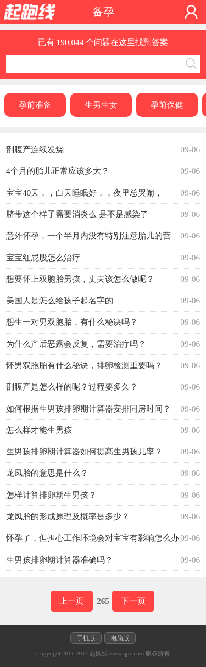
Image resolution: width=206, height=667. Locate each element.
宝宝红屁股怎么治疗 (43, 257)
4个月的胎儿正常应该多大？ (57, 170)
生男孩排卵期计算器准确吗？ (59, 559)
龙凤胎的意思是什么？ (47, 472)
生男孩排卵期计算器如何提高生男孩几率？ (84, 451)
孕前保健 (167, 104)
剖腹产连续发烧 (35, 149)
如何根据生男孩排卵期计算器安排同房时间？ (88, 408)
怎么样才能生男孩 (39, 430)
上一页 (71, 600)
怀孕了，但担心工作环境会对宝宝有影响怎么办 (92, 537)
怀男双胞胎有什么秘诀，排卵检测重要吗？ (84, 365)
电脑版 (120, 638)
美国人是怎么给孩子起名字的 (59, 300)
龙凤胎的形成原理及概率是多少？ (68, 516)
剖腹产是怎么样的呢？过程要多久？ (72, 386)
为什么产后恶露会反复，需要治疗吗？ (76, 343)
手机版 (86, 638)
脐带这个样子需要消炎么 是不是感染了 (77, 214)
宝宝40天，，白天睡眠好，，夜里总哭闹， (84, 192)
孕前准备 (35, 104)
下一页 (133, 600)
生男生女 (101, 104)
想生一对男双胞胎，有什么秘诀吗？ (72, 321)
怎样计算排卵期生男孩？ (51, 494)
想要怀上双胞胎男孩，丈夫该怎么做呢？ (80, 279)
